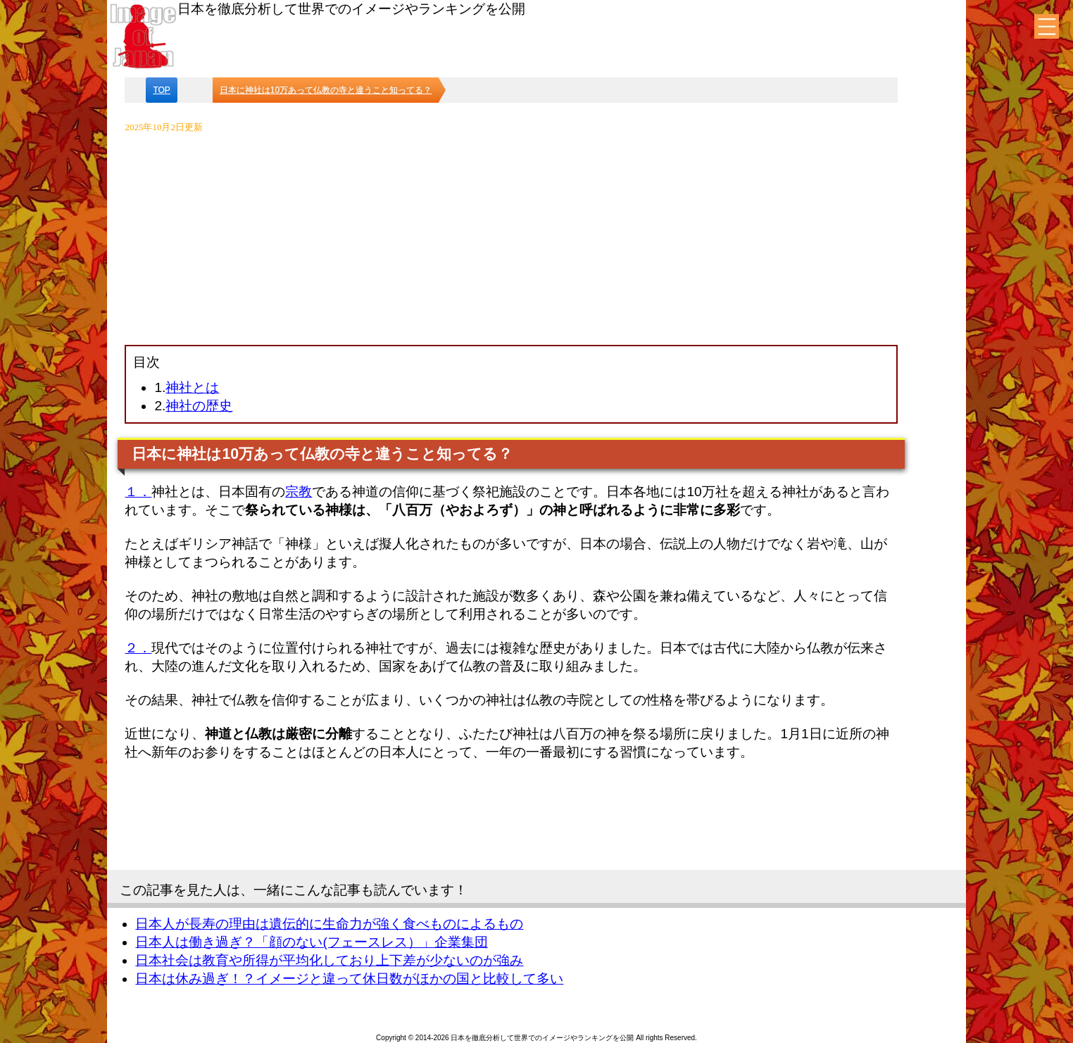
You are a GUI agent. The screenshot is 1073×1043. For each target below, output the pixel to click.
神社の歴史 (198, 405)
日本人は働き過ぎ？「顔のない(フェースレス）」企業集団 (311, 942)
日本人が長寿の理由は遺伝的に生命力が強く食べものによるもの (329, 923)
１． (138, 491)
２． (138, 647)
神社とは (192, 387)
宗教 (298, 491)
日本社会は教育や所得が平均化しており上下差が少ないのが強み (329, 960)
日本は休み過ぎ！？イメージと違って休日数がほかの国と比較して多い (349, 978)
